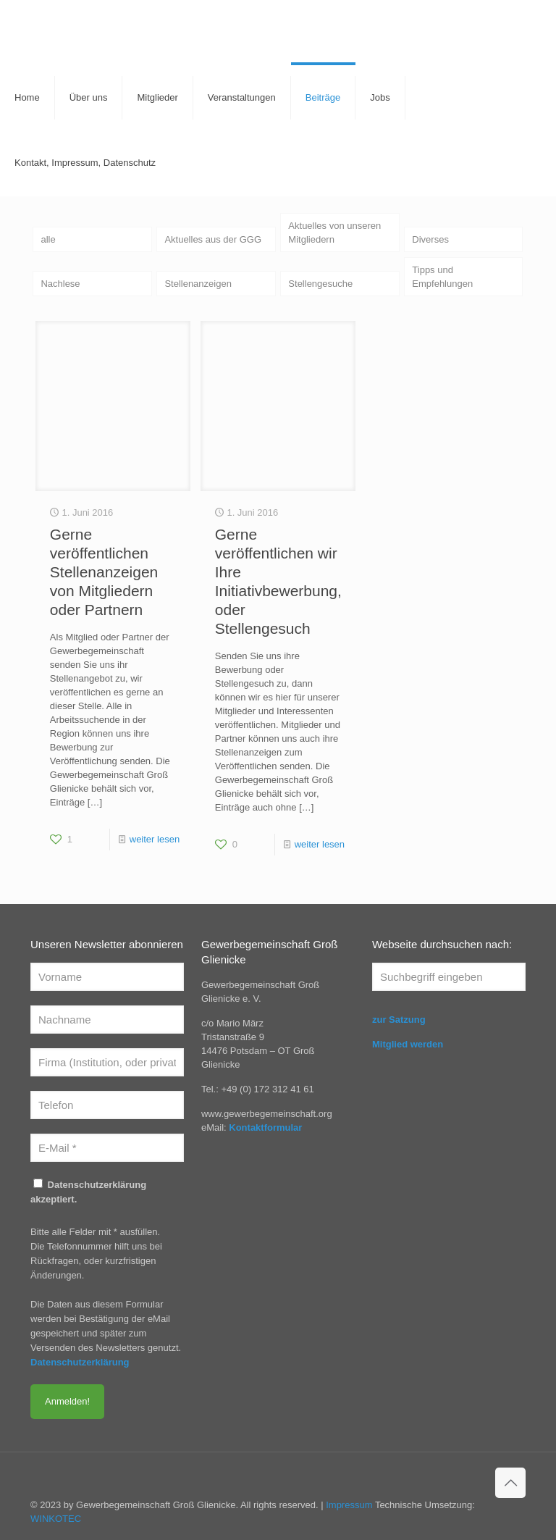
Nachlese (60, 283)
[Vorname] (107, 977)
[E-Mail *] (107, 1148)
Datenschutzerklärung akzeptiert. (88, 1192)
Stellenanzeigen (198, 283)
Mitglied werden (407, 1044)
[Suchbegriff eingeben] (449, 977)
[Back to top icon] (510, 1483)
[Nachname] (107, 1019)
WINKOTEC (55, 1518)
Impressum (349, 1504)
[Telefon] (107, 1105)
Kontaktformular (265, 1127)
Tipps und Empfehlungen (442, 276)
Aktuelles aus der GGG (212, 239)
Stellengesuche (320, 283)
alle (48, 239)
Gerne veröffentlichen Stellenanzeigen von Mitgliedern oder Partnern (104, 572)
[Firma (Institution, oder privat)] (107, 1062)
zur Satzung (399, 1019)
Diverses (430, 239)
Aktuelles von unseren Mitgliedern (334, 232)
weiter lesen (155, 839)
